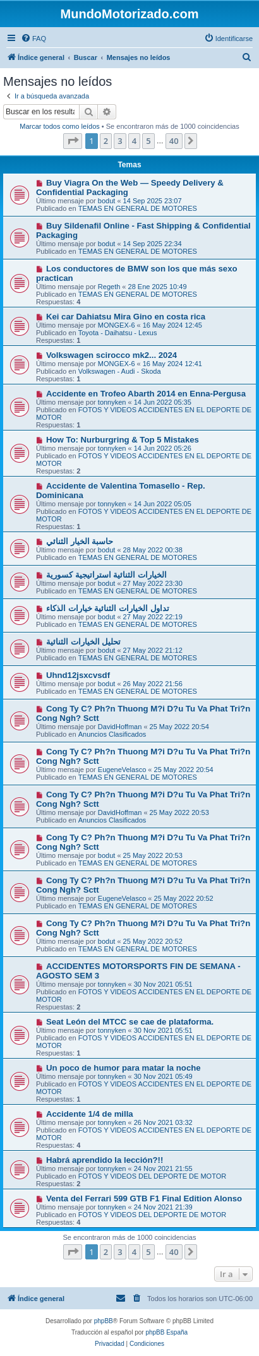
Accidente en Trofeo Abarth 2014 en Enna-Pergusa (146, 393)
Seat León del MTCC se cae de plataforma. (130, 1021)
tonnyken (112, 402)
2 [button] (106, 140)
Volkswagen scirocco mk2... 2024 (111, 355)
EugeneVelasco (122, 769)
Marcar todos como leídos (60, 126)
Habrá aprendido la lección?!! (104, 1160)
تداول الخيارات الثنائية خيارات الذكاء (107, 608)
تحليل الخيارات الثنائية (83, 641)
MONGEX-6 (116, 325)
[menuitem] (33, 38)
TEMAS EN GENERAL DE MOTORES (137, 208)
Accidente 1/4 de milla (89, 1114)
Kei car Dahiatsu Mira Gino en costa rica (125, 316)
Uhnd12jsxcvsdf (78, 675)
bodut (107, 201)
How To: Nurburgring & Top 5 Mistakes (122, 439)
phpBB (103, 1320)
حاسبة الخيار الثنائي (79, 541)
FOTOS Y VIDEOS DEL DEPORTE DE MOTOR (152, 1176)
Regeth (109, 286)
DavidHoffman (120, 726)
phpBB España (166, 1332)
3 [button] (119, 140)
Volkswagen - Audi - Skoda (119, 371)
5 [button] (148, 140)
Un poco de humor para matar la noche (123, 1068)
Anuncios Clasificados (112, 734)
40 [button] (174, 140)
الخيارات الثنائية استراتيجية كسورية (106, 575)
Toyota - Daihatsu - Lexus (117, 332)
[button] (72, 140)
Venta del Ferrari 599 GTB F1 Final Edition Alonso (144, 1198)
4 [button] (134, 140)
